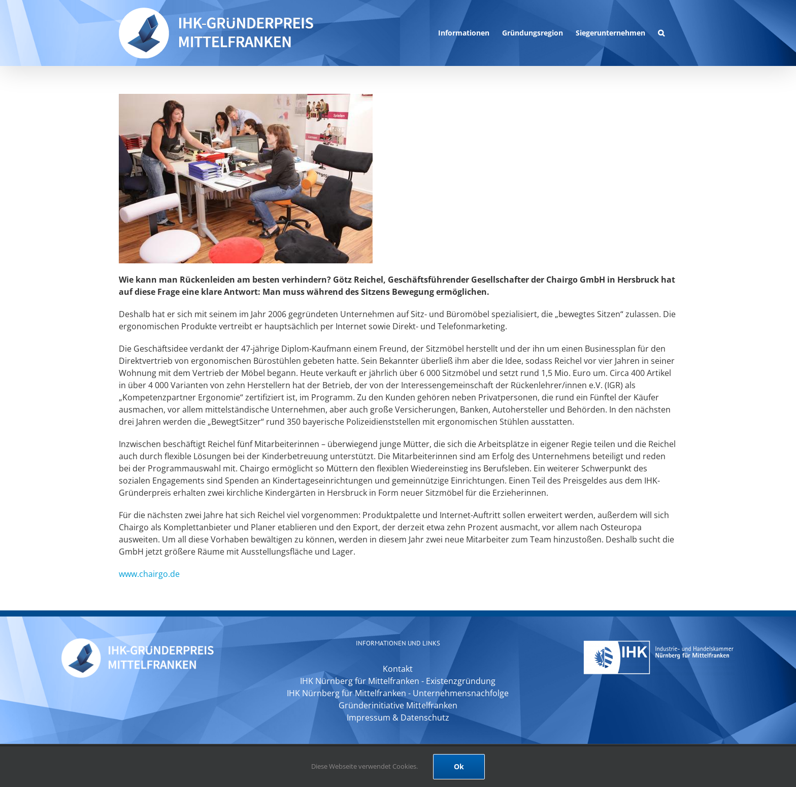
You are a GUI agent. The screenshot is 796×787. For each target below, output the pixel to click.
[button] (661, 33)
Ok (459, 766)
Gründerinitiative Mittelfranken (398, 705)
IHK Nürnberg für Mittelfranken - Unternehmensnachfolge (398, 693)
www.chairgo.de (149, 573)
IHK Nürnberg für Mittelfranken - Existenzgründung (397, 681)
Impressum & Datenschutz (398, 717)
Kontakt (398, 668)
